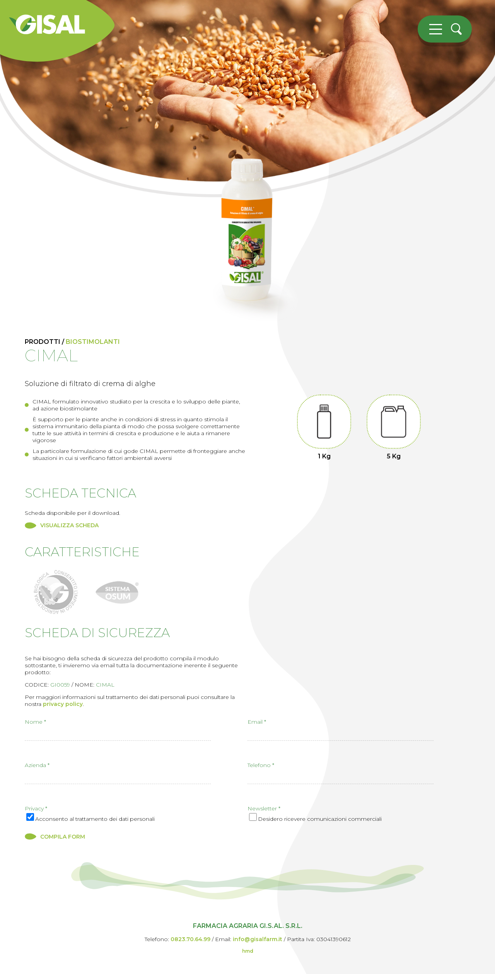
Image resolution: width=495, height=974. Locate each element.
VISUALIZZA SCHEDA (69, 525)
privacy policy (63, 704)
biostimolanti (93, 341)
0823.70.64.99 (190, 939)
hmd (247, 951)
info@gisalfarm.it (257, 939)
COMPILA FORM (62, 836)
